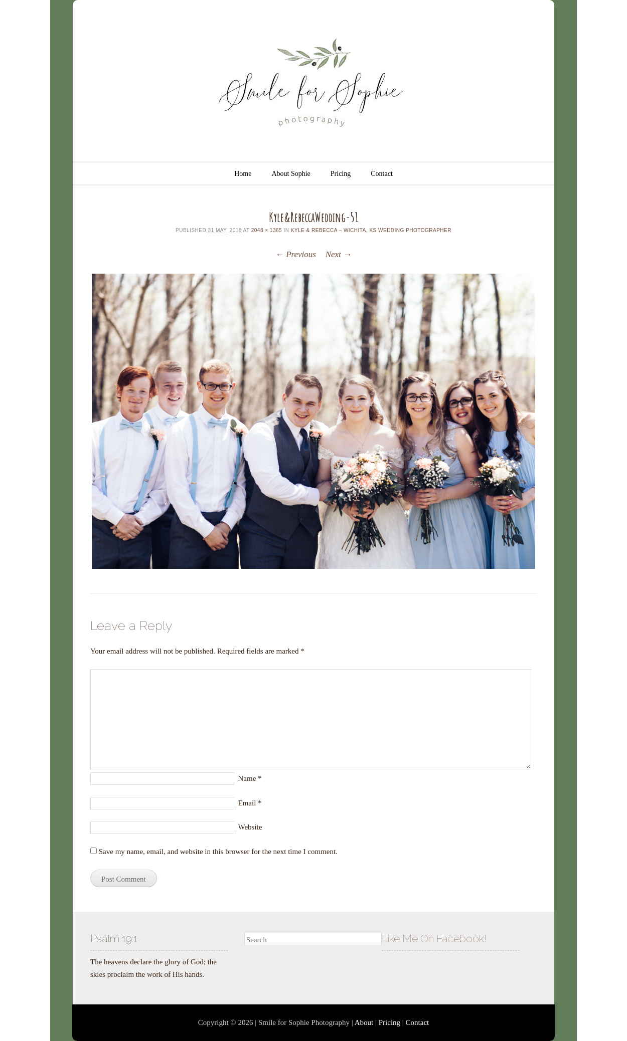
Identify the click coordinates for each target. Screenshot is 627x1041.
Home (242, 173)
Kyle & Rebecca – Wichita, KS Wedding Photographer (371, 230)
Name (250, 778)
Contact (382, 173)
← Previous (295, 254)
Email (250, 803)
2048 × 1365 (266, 230)
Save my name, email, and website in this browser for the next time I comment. (218, 852)
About (364, 1022)
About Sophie (290, 173)
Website (250, 827)
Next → (339, 254)
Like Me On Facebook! (434, 938)
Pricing (341, 173)
